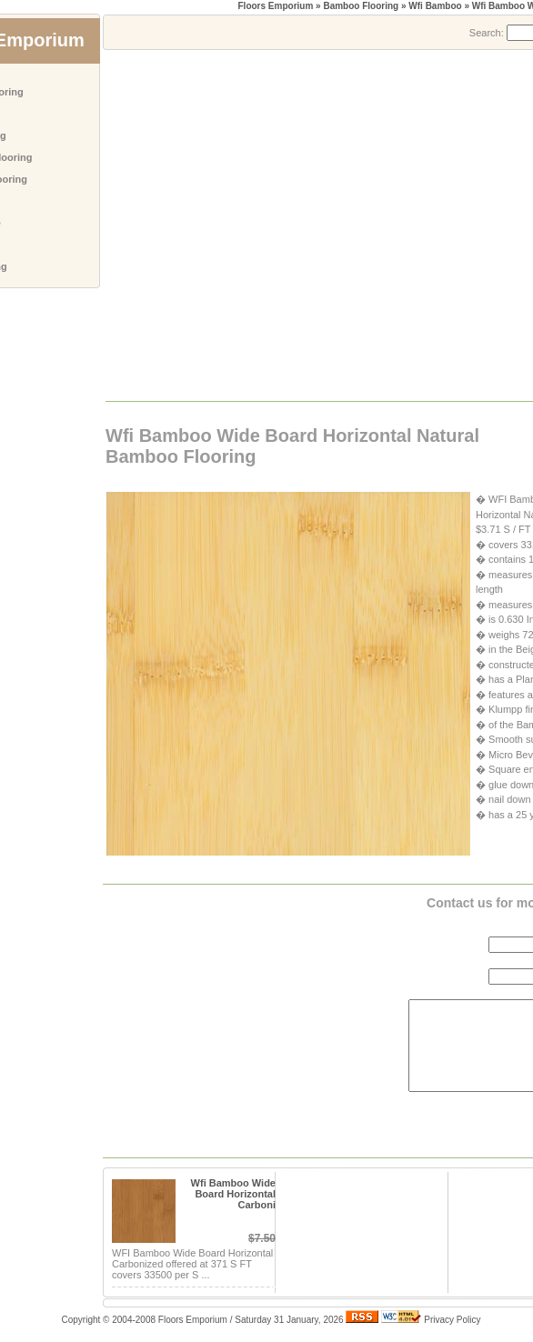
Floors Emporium (276, 6)
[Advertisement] (170, 224)
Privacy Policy (452, 1320)
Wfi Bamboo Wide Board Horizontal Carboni (233, 1193)
